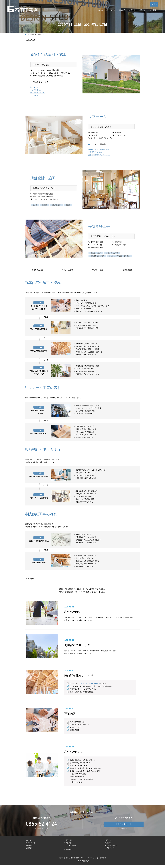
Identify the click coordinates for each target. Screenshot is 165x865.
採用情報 (108, 843)
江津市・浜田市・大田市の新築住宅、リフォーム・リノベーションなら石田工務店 (82, 858)
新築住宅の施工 (37, 270)
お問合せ (108, 840)
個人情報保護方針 (111, 845)
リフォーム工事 (67, 270)
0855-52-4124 (41, 824)
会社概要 (69, 843)
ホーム (28, 840)
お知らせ (69, 849)
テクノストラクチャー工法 (90, 683)
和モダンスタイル (36, 87)
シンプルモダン (35, 90)
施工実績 (29, 848)
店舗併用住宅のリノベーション (99, 159)
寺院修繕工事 (127, 270)
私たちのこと (30, 843)
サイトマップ (109, 848)
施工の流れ (69, 840)
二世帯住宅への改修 (95, 156)
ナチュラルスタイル (37, 93)
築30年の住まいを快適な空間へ (99, 153)
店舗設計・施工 (97, 270)
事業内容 (29, 845)
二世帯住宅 (34, 96)
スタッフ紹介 (71, 845)
